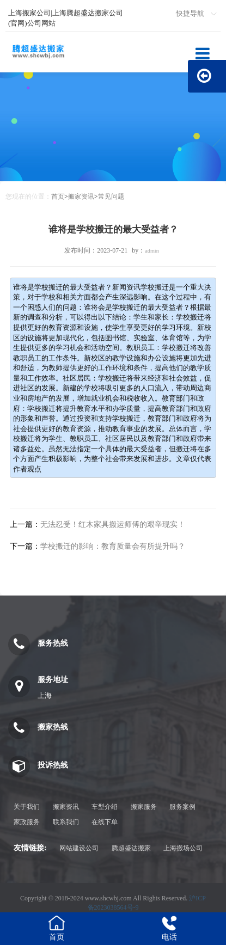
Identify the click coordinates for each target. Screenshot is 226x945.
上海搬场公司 (183, 848)
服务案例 (182, 807)
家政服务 (27, 822)
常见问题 (111, 196)
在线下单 (104, 822)
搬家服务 (144, 807)
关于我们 (27, 807)
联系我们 (66, 822)
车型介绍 (104, 807)
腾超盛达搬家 (131, 848)
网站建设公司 (79, 848)
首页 (57, 196)
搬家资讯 (81, 196)
